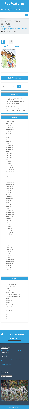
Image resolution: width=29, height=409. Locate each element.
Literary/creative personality (13, 296)
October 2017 (9, 186)
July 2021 (8, 155)
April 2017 (8, 194)
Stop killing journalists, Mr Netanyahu (15, 101)
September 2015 (10, 218)
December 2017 (10, 182)
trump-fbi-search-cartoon (12, 46)
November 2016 (10, 198)
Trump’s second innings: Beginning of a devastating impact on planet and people (16, 109)
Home (2, 26)
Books (7, 282)
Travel (7, 315)
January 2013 (9, 257)
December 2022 (10, 147)
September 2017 (10, 188)
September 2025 (10, 121)
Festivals (8, 288)
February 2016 (9, 208)
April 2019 (8, 163)
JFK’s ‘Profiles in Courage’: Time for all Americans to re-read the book (15, 104)
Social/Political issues (11, 310)
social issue (9, 306)
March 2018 (9, 180)
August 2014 (9, 243)
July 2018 (8, 176)
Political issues (8, 26)
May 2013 (8, 255)
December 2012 (10, 259)
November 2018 (10, 172)
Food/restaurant (10, 290)
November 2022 (10, 149)
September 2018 (10, 174)
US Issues (8, 319)
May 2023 (8, 137)
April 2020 (8, 161)
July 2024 (8, 131)
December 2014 (10, 235)
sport (7, 312)
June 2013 (8, 253)
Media (7, 298)
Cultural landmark (10, 286)
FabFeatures (14, 3)
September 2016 (10, 200)
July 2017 (8, 190)
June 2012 (8, 271)
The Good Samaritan (11, 107)
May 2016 (8, 202)
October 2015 (9, 216)
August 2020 (9, 157)
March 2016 (9, 206)
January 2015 (9, 233)
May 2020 (8, 159)
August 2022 (9, 153)
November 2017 (10, 184)
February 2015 (9, 231)
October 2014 (9, 239)
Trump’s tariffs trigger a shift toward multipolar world (15, 98)
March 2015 (9, 228)
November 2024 (10, 129)
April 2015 (8, 226)
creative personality (11, 284)
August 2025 (9, 123)
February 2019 (9, 165)
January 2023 (9, 145)
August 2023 (9, 133)
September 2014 (10, 241)
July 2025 (8, 125)
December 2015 (10, 212)
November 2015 (10, 214)
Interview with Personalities (13, 294)
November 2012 (10, 261)
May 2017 (8, 192)
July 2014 (8, 245)
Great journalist (10, 292)
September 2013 (10, 249)
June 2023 (8, 135)
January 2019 (9, 168)
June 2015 (8, 224)
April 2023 (8, 139)
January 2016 (9, 210)
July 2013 (8, 251)
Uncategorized (9, 317)
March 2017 (9, 196)
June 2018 (8, 178)
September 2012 (10, 265)
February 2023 (9, 143)
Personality (8, 302)
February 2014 (9, 247)
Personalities (9, 300)
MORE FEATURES (14, 338)
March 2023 (9, 141)
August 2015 (9, 220)
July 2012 (8, 269)
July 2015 (8, 222)
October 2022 (9, 151)
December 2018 (10, 170)
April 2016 (8, 204)
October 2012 (9, 263)
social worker (9, 308)
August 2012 (9, 267)
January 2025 (9, 127)
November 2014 (10, 237)
